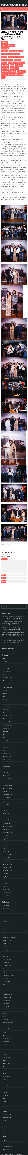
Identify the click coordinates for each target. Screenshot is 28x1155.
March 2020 (6, 889)
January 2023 (6, 782)
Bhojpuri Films (18, 51)
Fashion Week (7, 997)
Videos (4, 1120)
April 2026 (5, 665)
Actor (4, 912)
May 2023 (5, 769)
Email (3, 578)
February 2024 (7, 747)
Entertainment (7, 981)
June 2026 (6, 658)
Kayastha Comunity (8, 1029)
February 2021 (7, 854)
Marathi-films (18, 65)
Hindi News (17, 60)
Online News (6, 1076)
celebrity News (7, 965)
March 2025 (6, 706)
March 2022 (6, 813)
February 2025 (7, 709)
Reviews (5, 1092)
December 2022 (7, 785)
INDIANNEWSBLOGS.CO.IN (14, 5)
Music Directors (7, 1057)
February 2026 (7, 671)
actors (5, 51)
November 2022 (7, 788)
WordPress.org (7, 1149)
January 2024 (6, 750)
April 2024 (5, 741)
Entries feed (6, 1143)
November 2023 (7, 756)
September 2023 (7, 763)
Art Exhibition (6, 924)
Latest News (12, 62)
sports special (6, 1108)
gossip (3, 60)
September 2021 (7, 832)
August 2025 (6, 690)
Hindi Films (9, 60)
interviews (4, 62)
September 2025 (7, 687)
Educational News (8, 975)
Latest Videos (20, 62)
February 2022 (7, 816)
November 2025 (7, 681)
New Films (13, 71)
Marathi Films (6, 1051)
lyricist (12, 65)
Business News (7, 953)
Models (5, 1054)
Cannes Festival (7, 962)
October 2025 (7, 684)
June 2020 (6, 880)
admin (5, 42)
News (4, 1073)
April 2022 (5, 810)
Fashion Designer (7, 994)
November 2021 (7, 826)
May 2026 (5, 661)
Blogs (4, 946)
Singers (16, 74)
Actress (11, 51)
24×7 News (6, 905)
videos (3, 77)
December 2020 (7, 861)
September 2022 (7, 794)
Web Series (6, 1130)
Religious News (7, 1089)
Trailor (21, 74)
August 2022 (6, 797)
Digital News (6, 972)
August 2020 (6, 873)
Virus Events (6, 1124)
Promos (10, 74)
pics (24, 71)
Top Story (5, 1111)
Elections (5, 978)
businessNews (7, 959)
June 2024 (6, 734)
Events (4, 984)
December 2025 (7, 677)
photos (19, 71)
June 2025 (6, 696)
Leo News (5, 1044)
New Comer (6, 1067)
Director (10, 54)
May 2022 (5, 807)
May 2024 (5, 737)
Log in (4, 1140)
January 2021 (6, 858)
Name (3, 574)
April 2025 (5, 703)
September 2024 (7, 725)
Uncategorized (7, 1117)
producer (3, 74)
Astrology (5, 927)
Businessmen (6, 956)
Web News (6, 1127)
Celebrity (3, 54)
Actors (4, 915)
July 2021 (5, 839)
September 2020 (7, 870)
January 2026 (6, 674)
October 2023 (7, 760)
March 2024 (6, 744)
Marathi (5, 1048)
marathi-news (4, 68)
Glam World (6, 1006)
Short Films (6, 1095)
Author (5, 931)
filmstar (21, 57)
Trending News (7, 1114)
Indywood (5, 1019)
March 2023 (6, 775)
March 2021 (6, 851)
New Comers (4, 71)
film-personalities (12, 57)
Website (3, 581)
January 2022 (6, 820)
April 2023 (5, 772)
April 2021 (5, 848)
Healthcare (6, 1010)
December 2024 (7, 715)
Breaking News (7, 950)
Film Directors (7, 1000)
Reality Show (6, 1086)
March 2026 (6, 668)
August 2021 (6, 835)
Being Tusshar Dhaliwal (9, 937)
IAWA (4, 1016)
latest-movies (4, 65)
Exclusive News (7, 991)
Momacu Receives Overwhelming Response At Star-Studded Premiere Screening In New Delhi (12, 623)
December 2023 (7, 753)
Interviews (5, 1025)
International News (8, 1022)
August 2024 (6, 728)
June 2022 (6, 804)
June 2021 (5, 842)
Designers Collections (9, 969)
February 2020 (7, 892)
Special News (6, 1105)
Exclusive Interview (8, 988)
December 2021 (7, 823)
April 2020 (5, 886)
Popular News (7, 1082)
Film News (16, 54)
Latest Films (6, 1035)
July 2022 (5, 801)
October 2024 (7, 722)
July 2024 (5, 731)
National (5, 1060)
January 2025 (6, 712)
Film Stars (4, 57)
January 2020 (6, 896)
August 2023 (6, 766)
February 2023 (7, 779)
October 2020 (7, 867)
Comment (4, 559)
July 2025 (5, 693)
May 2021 (5, 845)
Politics (5, 1079)
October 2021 (6, 829)
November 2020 (7, 864)
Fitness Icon (6, 1003)
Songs (4, 1101)
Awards (5, 934)
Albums (6, 48)
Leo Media (6, 1041)
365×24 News (6, 908)
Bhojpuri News (7, 943)
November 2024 (7, 718)
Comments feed (7, 1146)
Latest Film (6, 1032)
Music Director (14, 68)
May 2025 (5, 699)
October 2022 (7, 791)
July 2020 (5, 877)
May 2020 (5, 883)
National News (7, 1063)
